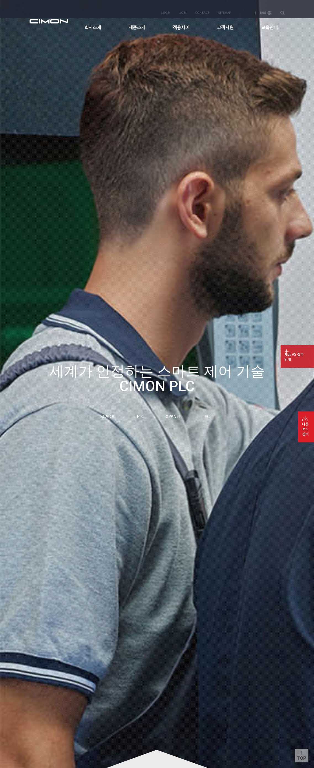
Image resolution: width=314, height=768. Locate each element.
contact (202, 8)
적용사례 (181, 23)
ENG (265, 8)
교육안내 (269, 23)
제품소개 (137, 23)
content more (157, 759)
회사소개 (93, 23)
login (165, 8)
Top (301, 758)
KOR (245, 8)
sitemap (224, 8)
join (182, 8)
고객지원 (225, 23)
